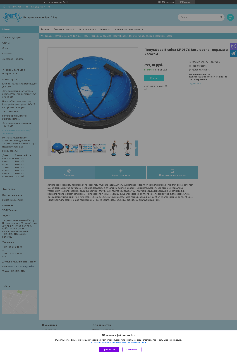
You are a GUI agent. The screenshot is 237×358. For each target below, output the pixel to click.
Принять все (109, 349)
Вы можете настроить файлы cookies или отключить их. (117, 343)
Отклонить (132, 349)
